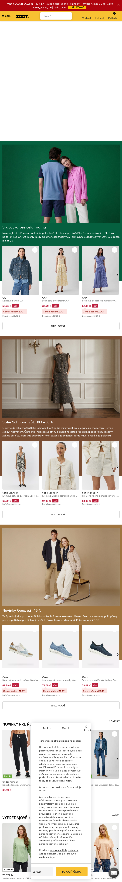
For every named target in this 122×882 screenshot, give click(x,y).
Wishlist (86, 16)
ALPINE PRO (48, 664)
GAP (4, 180)
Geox (5, 559)
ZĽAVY (116, 697)
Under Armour (10, 664)
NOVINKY (114, 603)
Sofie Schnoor (10, 375)
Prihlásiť (99, 16)
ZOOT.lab (7, 757)
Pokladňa (113, 15)
